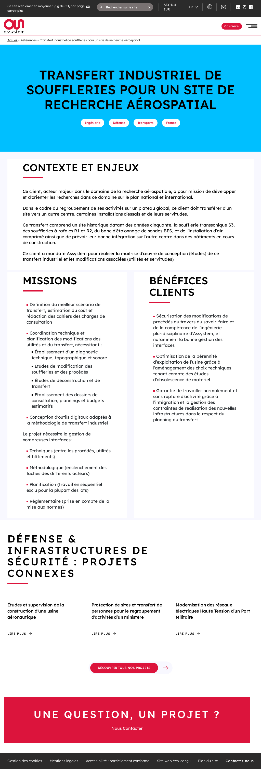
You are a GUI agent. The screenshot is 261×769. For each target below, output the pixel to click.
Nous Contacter (126, 728)
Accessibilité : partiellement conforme (117, 761)
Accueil (12, 40)
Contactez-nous (240, 761)
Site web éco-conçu (173, 761)
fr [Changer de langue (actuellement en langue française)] (191, 7)
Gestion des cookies (24, 761)
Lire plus (16, 633)
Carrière (231, 26)
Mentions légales (64, 761)
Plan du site (208, 761)
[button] (149, 7)
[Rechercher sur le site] (127, 7)
